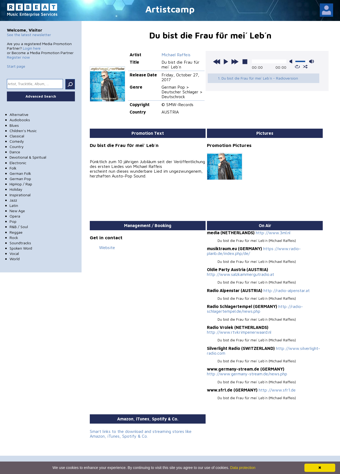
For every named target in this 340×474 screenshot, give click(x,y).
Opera (15, 216)
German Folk (20, 173)
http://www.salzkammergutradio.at (240, 274)
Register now (18, 57)
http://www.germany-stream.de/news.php (247, 373)
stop (245, 61)
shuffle (305, 66)
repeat (297, 66)
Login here (32, 48)
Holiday (16, 189)
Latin (14, 205)
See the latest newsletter (29, 34)
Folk (13, 168)
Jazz (13, 200)
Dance (15, 152)
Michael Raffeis (176, 54)
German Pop (20, 178)
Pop (13, 221)
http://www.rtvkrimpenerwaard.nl (239, 332)
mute (292, 61)
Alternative (19, 114)
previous (216, 61)
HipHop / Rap (21, 184)
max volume (311, 61)
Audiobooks (20, 120)
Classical (17, 136)
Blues (14, 125)
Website (107, 247)
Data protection (243, 468)
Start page (16, 66)
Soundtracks (20, 243)
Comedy (17, 141)
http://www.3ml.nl (273, 232)
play (225, 61)
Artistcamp (170, 8)
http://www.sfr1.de (277, 390)
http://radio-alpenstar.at (287, 290)
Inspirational (20, 195)
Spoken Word (21, 248)
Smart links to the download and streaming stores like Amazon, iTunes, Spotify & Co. (141, 433)
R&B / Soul (19, 226)
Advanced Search (41, 96)
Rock (14, 237)
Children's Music (23, 130)
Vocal (14, 253)
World (15, 258)
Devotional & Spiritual (28, 157)
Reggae (16, 232)
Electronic (18, 162)
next (235, 61)
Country (17, 146)
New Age (17, 210)
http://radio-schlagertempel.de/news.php (255, 309)
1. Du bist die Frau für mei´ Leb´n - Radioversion (258, 78)
